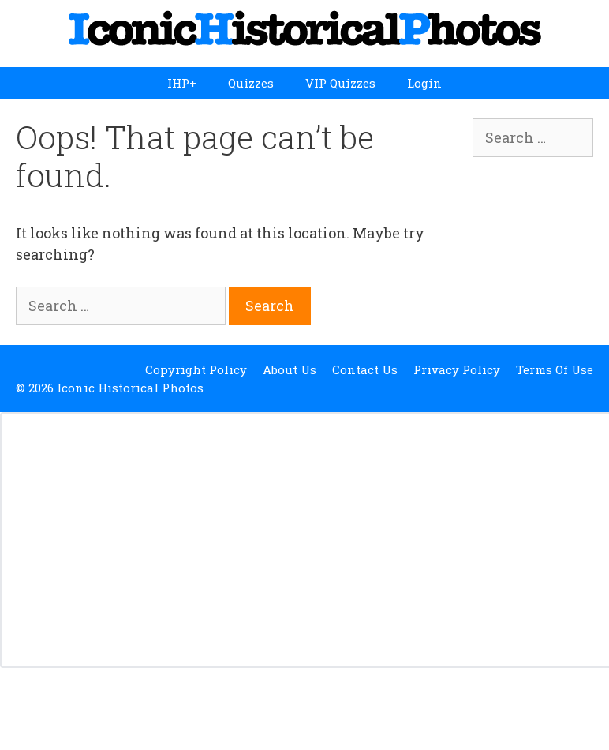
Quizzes (251, 83)
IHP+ (181, 83)
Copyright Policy (196, 369)
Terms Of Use (554, 369)
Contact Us (365, 369)
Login (424, 83)
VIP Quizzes (340, 83)
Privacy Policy (456, 369)
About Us (289, 369)
